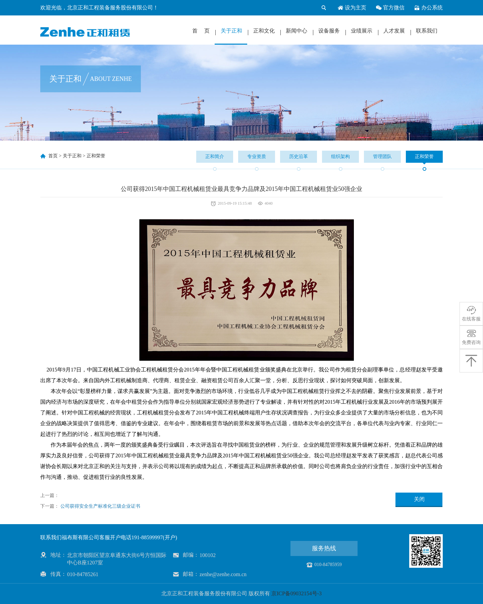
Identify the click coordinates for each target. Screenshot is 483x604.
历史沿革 (298, 156)
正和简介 (214, 156)
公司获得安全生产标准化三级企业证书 (100, 506)
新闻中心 (296, 31)
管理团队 (382, 156)
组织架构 (340, 156)
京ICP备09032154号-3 (296, 593)
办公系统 (428, 8)
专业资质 (256, 156)
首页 (53, 155)
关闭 (419, 499)
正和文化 (264, 31)
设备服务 (329, 31)
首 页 (201, 31)
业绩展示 (361, 31)
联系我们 (426, 31)
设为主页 (351, 8)
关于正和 (231, 31)
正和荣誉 (96, 155)
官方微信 (390, 8)
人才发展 (394, 31)
